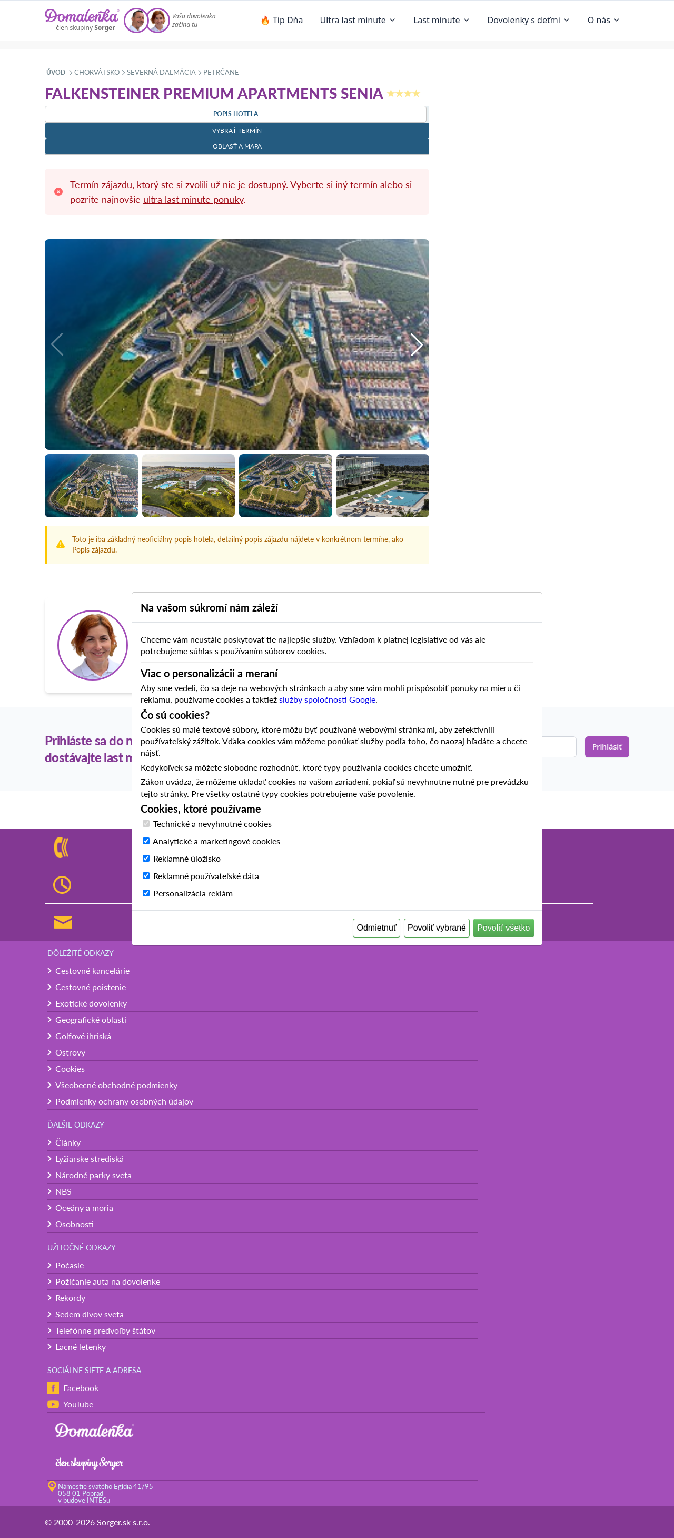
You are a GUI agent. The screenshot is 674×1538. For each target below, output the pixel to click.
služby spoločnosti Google (327, 699)
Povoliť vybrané (437, 927)
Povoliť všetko (503, 927)
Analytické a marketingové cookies (216, 841)
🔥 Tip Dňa (281, 20)
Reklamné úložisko (187, 858)
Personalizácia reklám (193, 893)
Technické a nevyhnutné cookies (212, 824)
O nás (604, 20)
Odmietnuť (377, 927)
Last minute (442, 20)
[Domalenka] (82, 20)
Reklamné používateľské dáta (206, 876)
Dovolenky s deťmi (529, 20)
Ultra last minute (358, 20)
